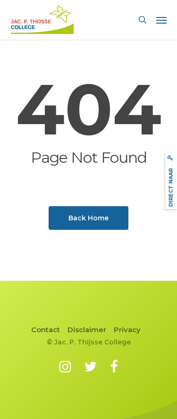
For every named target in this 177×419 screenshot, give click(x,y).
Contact (45, 329)
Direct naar (170, 181)
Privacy (127, 329)
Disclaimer (86, 329)
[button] (161, 20)
